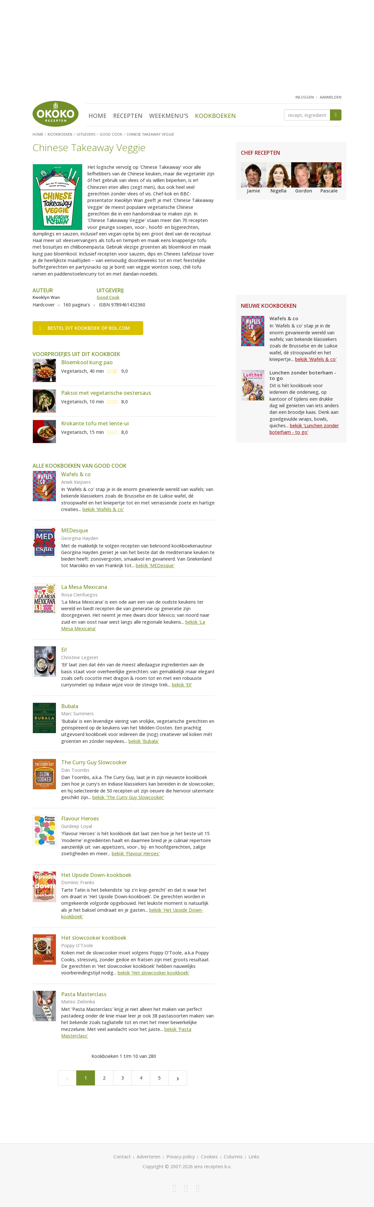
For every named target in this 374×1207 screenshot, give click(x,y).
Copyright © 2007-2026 (168, 1166)
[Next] (177, 1078)
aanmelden (330, 97)
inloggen (304, 97)
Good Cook (108, 297)
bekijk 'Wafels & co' (103, 509)
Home (97, 116)
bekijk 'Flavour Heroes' (136, 853)
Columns (233, 1156)
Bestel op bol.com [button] (84, 328)
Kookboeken (215, 116)
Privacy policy (180, 1156)
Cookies (209, 1156)
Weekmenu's (168, 116)
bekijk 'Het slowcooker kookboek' (153, 973)
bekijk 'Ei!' (182, 685)
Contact (122, 1156)
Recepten (128, 116)
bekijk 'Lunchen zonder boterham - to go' (304, 428)
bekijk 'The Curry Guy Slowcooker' (128, 797)
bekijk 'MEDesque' (155, 565)
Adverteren (148, 1156)
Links (253, 1156)
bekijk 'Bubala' (144, 741)
